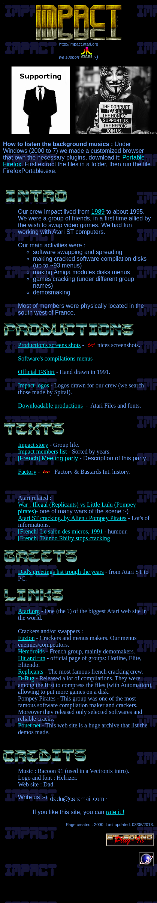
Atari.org (29, 611)
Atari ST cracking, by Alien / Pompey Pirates (72, 518)
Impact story (33, 445)
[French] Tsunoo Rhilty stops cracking (64, 538)
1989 (98, 211)
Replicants (30, 671)
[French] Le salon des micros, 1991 (60, 531)
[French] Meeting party (48, 458)
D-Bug (26, 678)
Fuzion (26, 638)
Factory (27, 471)
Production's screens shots (49, 345)
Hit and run (31, 658)
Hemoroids (31, 651)
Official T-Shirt (36, 372)
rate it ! (115, 812)
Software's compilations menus (56, 358)
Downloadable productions (50, 405)
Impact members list (42, 451)
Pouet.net (29, 725)
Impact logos (33, 385)
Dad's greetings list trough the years (61, 572)
